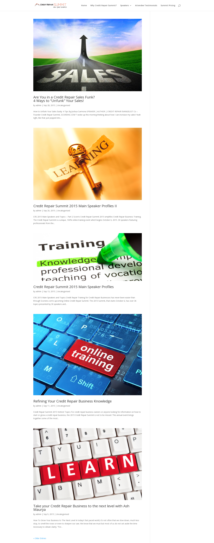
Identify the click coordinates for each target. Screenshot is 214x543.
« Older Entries (39, 538)
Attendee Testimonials (146, 5)
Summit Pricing (168, 5)
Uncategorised (63, 105)
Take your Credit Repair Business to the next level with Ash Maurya (81, 507)
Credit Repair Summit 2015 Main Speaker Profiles (73, 286)
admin (38, 105)
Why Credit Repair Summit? (103, 5)
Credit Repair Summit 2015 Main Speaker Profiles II (75, 205)
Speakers (124, 5)
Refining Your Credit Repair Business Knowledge (72, 401)
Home (84, 5)
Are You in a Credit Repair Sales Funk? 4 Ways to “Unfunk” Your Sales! (64, 99)
